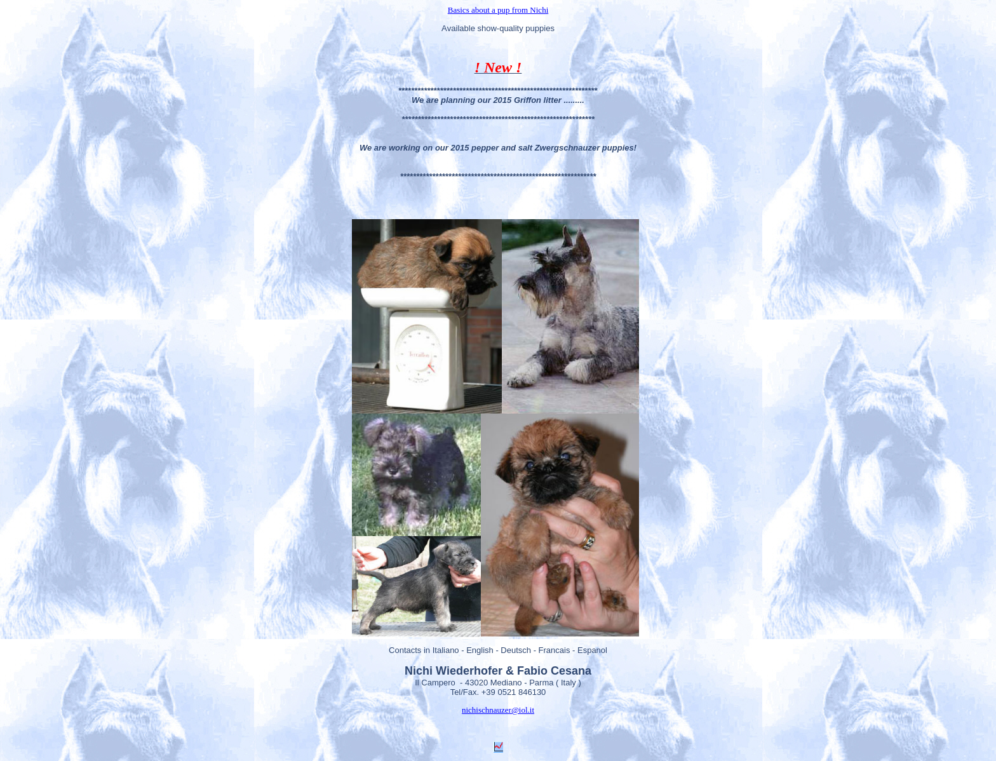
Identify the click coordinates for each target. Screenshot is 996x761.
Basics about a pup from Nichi (498, 10)
